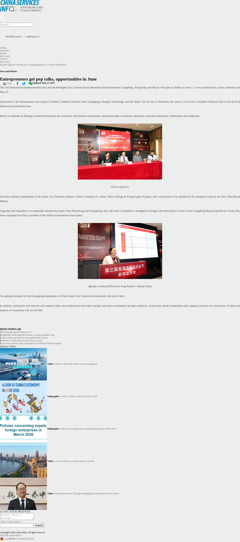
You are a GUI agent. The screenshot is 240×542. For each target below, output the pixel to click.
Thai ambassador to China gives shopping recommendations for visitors (86, 493)
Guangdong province (37, 64)
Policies (5, 50)
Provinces (21, 64)
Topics (4, 59)
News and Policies (58, 64)
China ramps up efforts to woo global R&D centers (25, 337)
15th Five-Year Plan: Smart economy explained (75, 364)
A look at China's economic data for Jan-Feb (74, 461)
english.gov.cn (32, 36)
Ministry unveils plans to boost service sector (22, 340)
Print (9, 83)
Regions (5, 62)
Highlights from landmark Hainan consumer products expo (28, 335)
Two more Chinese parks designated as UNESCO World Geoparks (32, 343)
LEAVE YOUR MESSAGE (15, 511)
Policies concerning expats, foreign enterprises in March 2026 (88, 428)
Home (3, 48)
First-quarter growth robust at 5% (17, 332)
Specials (5, 56)
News (3, 53)
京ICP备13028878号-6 (10, 536)
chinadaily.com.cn (14, 36)
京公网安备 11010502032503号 (19, 540)
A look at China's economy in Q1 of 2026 (78, 396)
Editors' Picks (8, 346)
